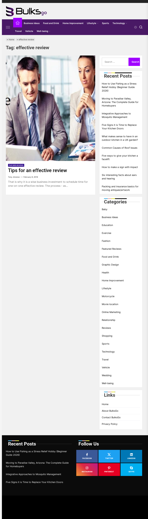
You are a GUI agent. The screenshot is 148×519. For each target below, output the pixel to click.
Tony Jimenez (14, 177)
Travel (18, 31)
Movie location (110, 304)
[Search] (140, 27)
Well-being (43, 31)
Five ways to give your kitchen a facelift (120, 157)
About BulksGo (110, 410)
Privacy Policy (109, 423)
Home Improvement (73, 23)
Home (105, 404)
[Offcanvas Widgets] (8, 27)
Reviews (106, 327)
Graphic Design (110, 264)
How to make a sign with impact (120, 167)
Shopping (107, 335)
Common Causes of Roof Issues (119, 147)
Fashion (106, 240)
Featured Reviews (16, 165)
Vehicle (29, 31)
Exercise (106, 233)
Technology (120, 23)
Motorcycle (108, 296)
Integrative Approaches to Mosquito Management (116, 115)
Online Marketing (111, 312)
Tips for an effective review (38, 170)
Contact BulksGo (111, 417)
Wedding (106, 375)
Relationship (108, 320)
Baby (104, 209)
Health (105, 272)
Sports (105, 23)
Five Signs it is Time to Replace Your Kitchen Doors (119, 126)
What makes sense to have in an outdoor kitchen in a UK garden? (120, 138)
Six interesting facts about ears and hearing (119, 177)
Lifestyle (92, 23)
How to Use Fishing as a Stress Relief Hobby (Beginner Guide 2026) (119, 87)
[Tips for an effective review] (50, 108)
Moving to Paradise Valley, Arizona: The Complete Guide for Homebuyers (120, 102)
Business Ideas (32, 23)
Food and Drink (51, 23)
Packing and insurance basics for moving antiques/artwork (120, 188)
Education (107, 225)
